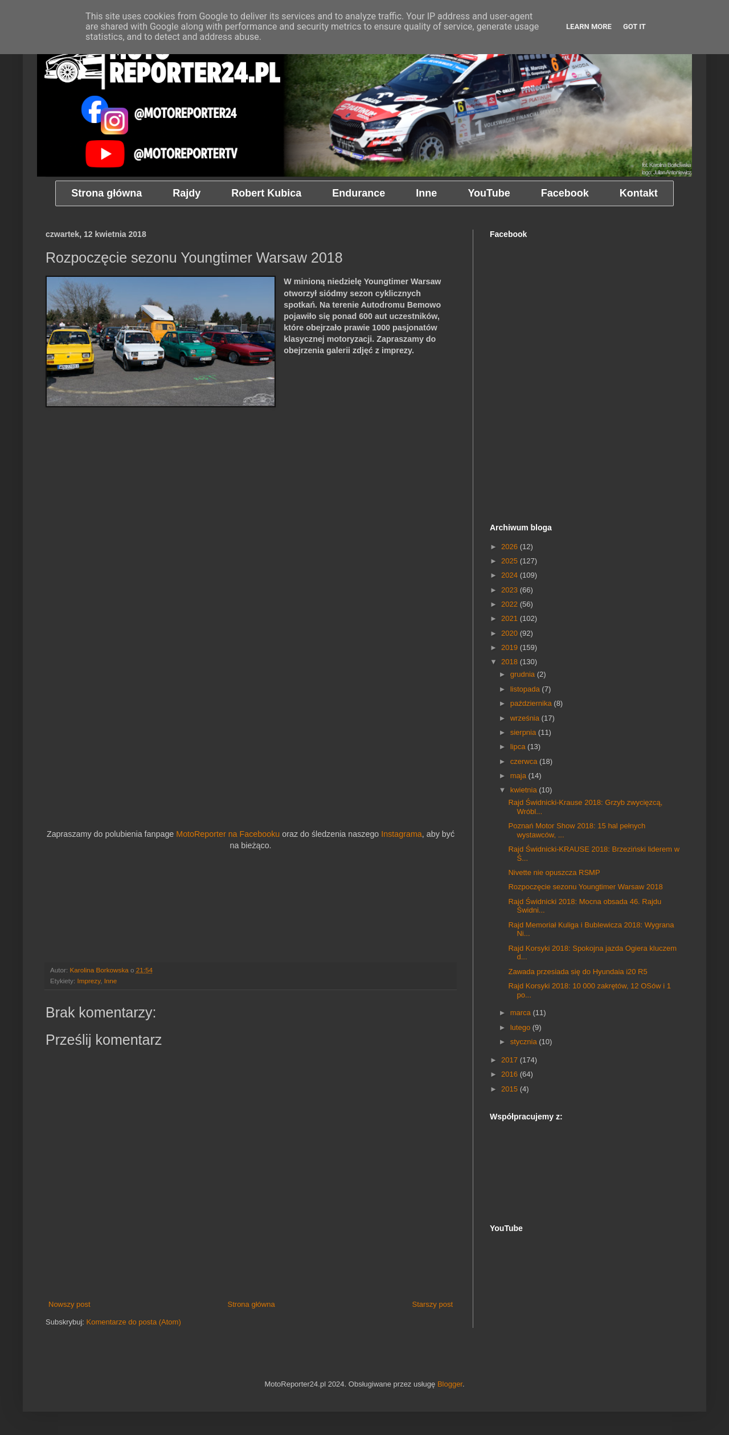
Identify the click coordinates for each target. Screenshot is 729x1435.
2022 (510, 604)
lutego (521, 1027)
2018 (510, 661)
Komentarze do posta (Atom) (134, 1322)
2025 (510, 561)
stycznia (524, 1041)
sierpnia (524, 732)
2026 (510, 546)
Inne (110, 980)
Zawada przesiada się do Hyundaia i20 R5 (577, 971)
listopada (526, 689)
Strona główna (251, 1304)
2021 (510, 618)
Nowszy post (69, 1304)
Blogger (449, 1384)
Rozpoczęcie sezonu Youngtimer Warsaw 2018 (585, 886)
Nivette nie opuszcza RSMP (554, 872)
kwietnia (524, 790)
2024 (510, 575)
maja (519, 775)
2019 (510, 647)
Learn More (589, 26)
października (532, 703)
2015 (510, 1089)
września (526, 718)
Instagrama (401, 834)
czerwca (524, 761)
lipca (518, 746)
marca (521, 1012)
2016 (510, 1074)
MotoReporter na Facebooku (228, 834)
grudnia (523, 674)
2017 (510, 1060)
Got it (634, 26)
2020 (510, 633)
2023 (510, 590)
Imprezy (88, 980)
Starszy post (432, 1304)
